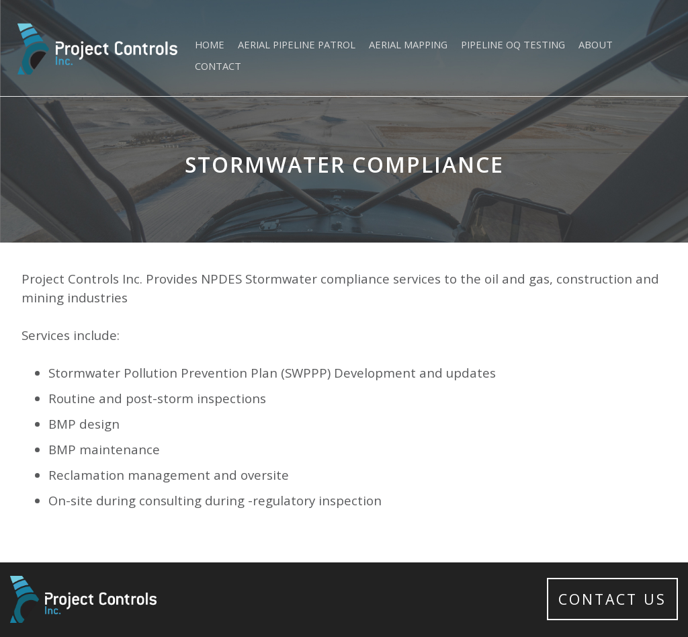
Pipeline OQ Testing (513, 44)
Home (209, 44)
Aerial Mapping (408, 44)
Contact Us (612, 599)
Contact (218, 66)
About (595, 44)
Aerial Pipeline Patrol (296, 44)
